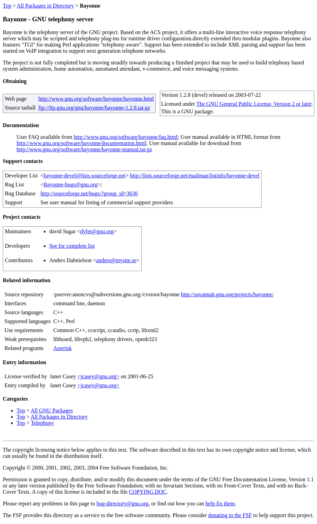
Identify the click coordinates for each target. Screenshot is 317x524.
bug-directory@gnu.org (122, 503)
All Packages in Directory (45, 6)
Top (7, 6)
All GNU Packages (52, 410)
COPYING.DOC (147, 492)
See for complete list (72, 246)
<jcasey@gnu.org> (98, 376)
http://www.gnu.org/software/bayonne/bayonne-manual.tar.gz (84, 149)
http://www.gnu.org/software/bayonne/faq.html (125, 137)
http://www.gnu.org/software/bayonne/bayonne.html (96, 99)
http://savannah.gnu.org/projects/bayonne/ (227, 294)
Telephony (42, 423)
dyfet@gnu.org (97, 231)
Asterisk (62, 348)
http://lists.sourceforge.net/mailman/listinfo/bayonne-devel (194, 175)
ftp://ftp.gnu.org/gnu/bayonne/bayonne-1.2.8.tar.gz (94, 108)
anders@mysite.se (116, 260)
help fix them (220, 503)
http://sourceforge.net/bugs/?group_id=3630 (89, 193)
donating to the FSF (230, 515)
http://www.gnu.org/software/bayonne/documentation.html (81, 143)
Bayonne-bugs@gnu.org (71, 184)
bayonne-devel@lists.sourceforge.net (84, 175)
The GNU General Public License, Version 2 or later (253, 104)
